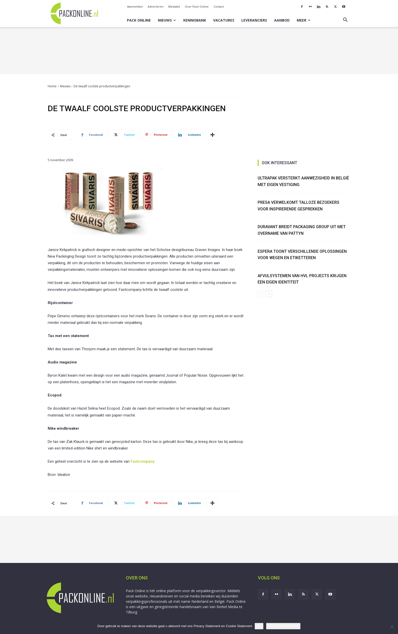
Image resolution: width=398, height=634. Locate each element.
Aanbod (282, 20)
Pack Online (139, 20)
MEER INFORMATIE (283, 626)
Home (52, 86)
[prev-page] (261, 294)
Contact (218, 6)
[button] (345, 20)
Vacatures (223, 20)
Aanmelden (135, 6)
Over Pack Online (197, 6)
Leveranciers (254, 20)
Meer (303, 20)
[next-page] (269, 294)
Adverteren (155, 6)
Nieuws (167, 20)
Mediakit (174, 6)
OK (259, 626)
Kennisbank (194, 20)
